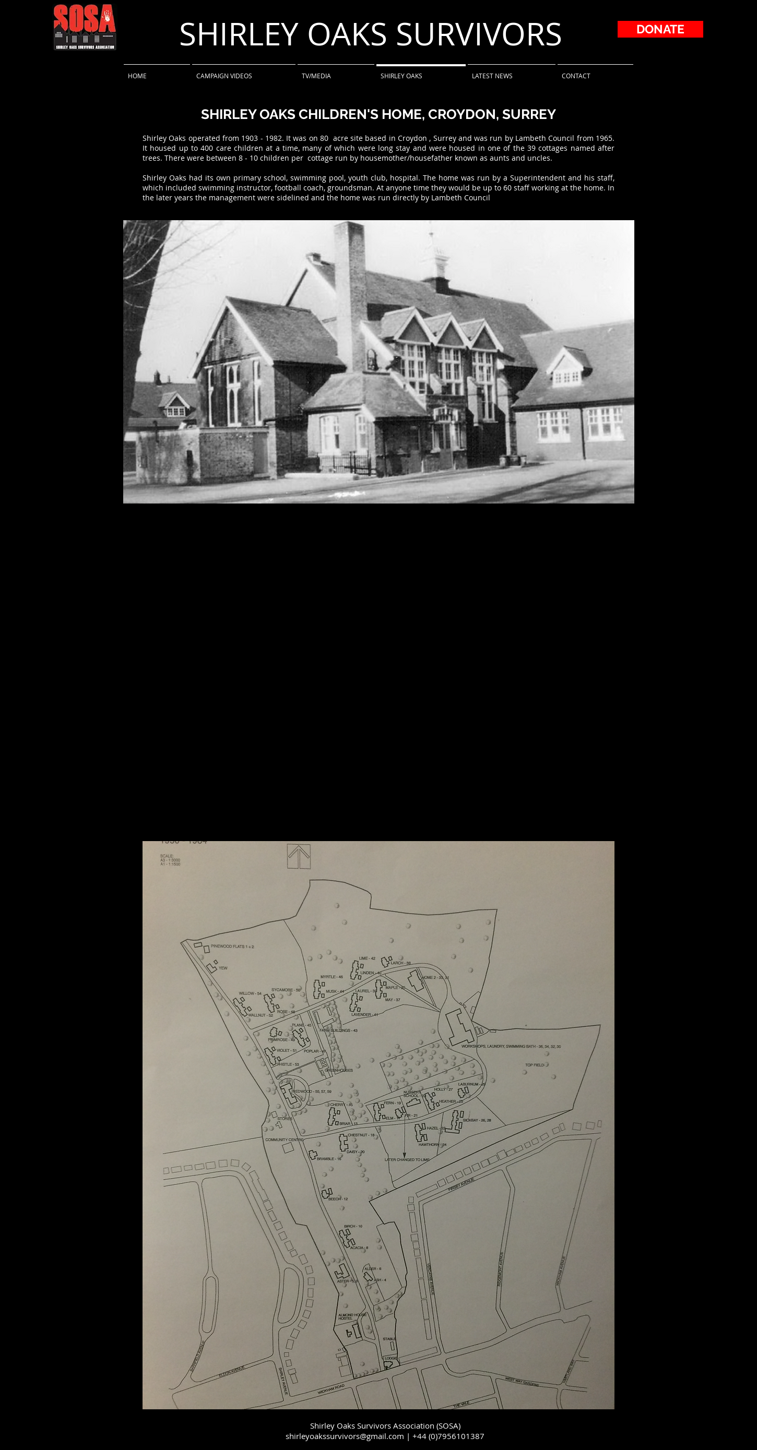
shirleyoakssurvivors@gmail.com (345, 1436)
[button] (378, 362)
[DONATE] (660, 29)
